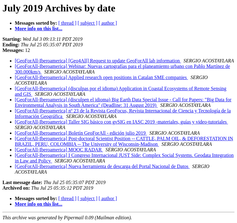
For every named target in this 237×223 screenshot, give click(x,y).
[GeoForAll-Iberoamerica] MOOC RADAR (59, 149)
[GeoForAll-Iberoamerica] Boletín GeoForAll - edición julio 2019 (81, 133)
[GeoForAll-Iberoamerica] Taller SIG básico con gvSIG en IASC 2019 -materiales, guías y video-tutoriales (121, 121)
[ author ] (108, 23)
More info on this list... (38, 28)
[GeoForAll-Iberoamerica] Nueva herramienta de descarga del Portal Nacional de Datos (102, 166)
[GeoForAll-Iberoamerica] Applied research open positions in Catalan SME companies (101, 77)
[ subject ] (88, 23)
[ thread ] (67, 23)
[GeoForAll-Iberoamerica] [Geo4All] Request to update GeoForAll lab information (98, 60)
